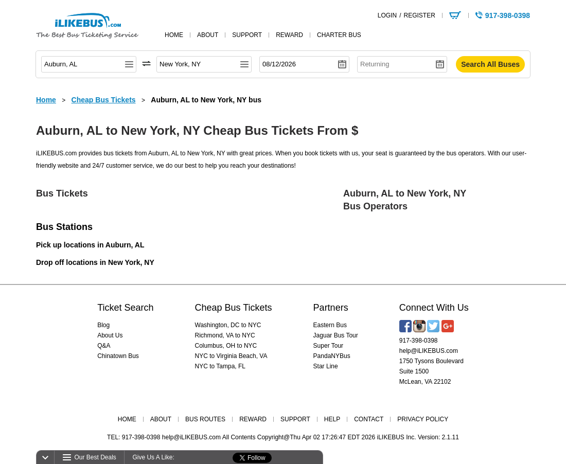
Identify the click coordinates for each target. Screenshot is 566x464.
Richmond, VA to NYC (225, 335)
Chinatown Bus (118, 356)
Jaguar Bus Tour (335, 335)
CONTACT (368, 419)
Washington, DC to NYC (228, 325)
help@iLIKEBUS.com (428, 350)
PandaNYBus (331, 356)
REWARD (253, 419)
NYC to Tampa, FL (220, 366)
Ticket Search (125, 307)
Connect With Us (434, 307)
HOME (127, 419)
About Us (109, 335)
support (247, 35)
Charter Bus (339, 35)
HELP (332, 419)
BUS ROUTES (205, 419)
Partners (330, 307)
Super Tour (328, 345)
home (174, 35)
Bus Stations (64, 227)
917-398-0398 (418, 340)
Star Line (325, 366)
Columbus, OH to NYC (226, 345)
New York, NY (131, 262)
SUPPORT (295, 419)
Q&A (103, 345)
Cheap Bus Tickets (233, 307)
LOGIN (387, 15)
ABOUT (160, 419)
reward (289, 35)
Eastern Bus (330, 325)
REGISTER (419, 15)
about (207, 35)
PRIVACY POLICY (422, 419)
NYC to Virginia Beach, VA (231, 356)
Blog (103, 325)
